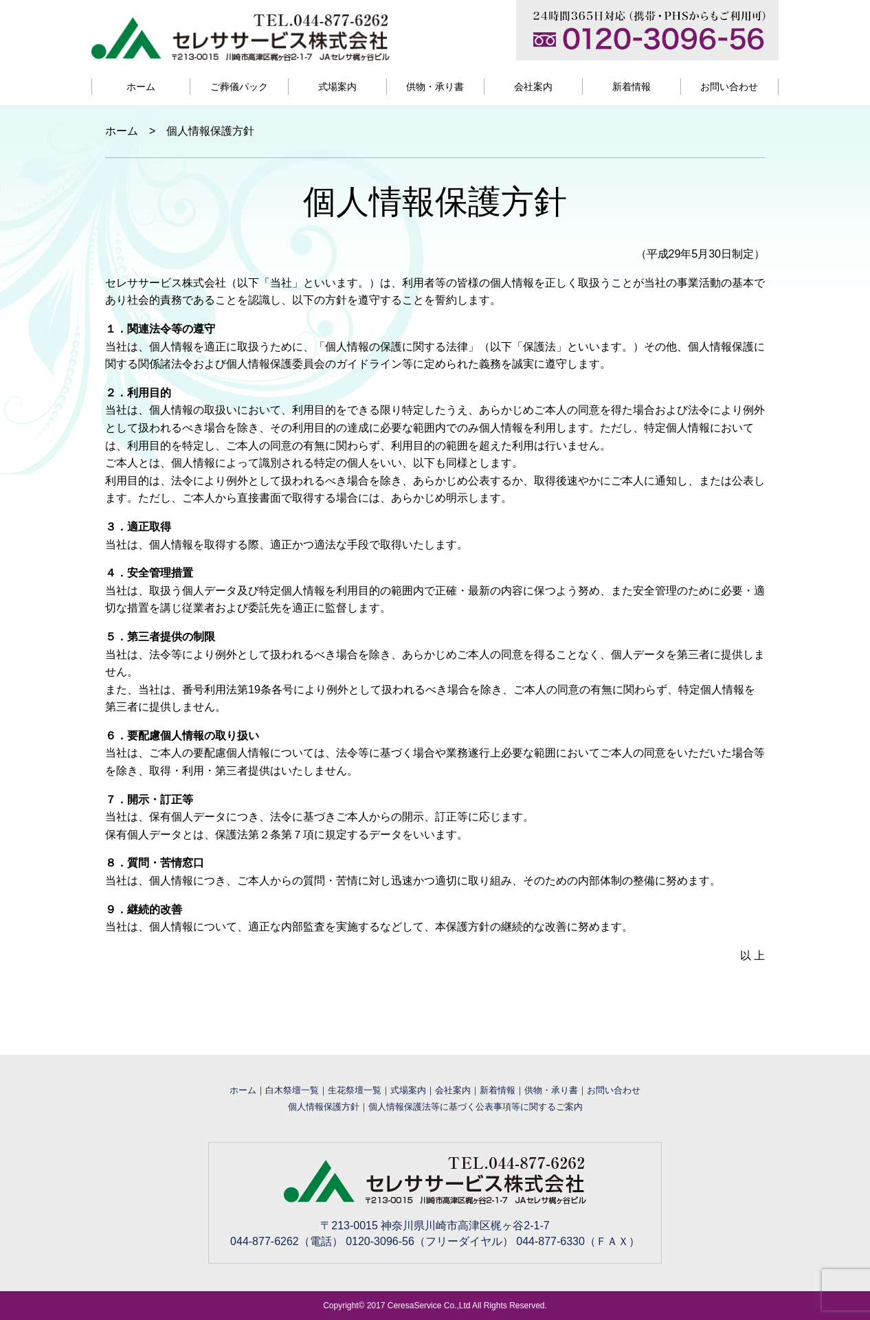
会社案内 (533, 86)
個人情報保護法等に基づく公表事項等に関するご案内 (475, 1106)
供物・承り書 (435, 86)
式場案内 (337, 86)
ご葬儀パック (239, 86)
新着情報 (631, 86)
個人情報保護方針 (323, 1106)
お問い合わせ (729, 86)
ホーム (140, 86)
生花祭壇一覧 (354, 1090)
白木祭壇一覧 (292, 1090)
